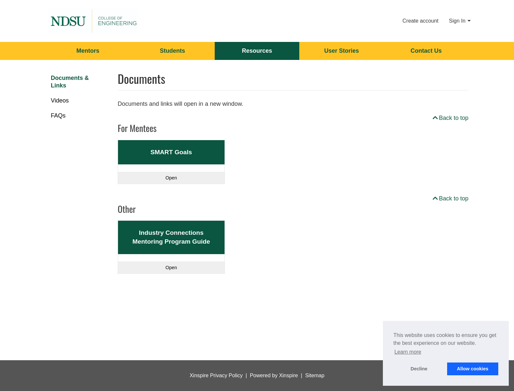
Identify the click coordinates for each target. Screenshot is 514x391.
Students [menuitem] (172, 50)
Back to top (449, 118)
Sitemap (315, 375)
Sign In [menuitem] (457, 21)
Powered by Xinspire (274, 375)
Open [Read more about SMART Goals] (171, 177)
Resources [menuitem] (257, 50)
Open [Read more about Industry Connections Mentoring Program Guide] (171, 267)
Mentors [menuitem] (87, 50)
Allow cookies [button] (472, 368)
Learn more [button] (407, 352)
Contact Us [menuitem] (426, 50)
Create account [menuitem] (421, 21)
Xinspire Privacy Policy (216, 375)
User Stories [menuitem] (341, 50)
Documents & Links (70, 82)
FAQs (58, 115)
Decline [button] (419, 368)
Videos (60, 100)
